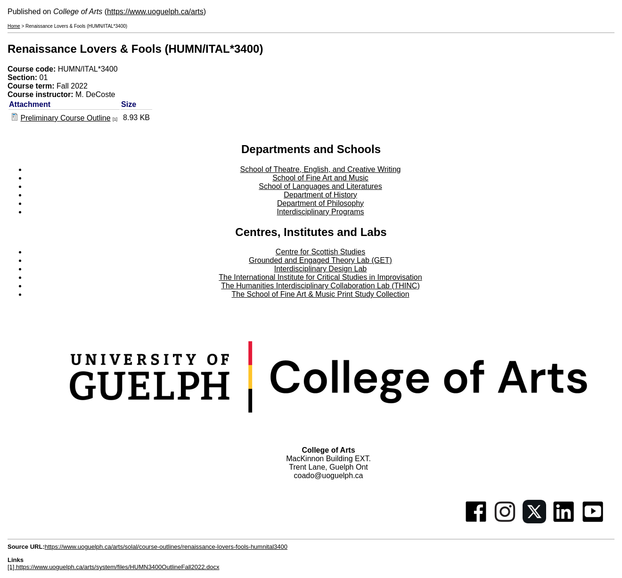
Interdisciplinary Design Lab (320, 269)
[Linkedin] (563, 521)
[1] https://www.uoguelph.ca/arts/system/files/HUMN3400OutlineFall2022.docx (113, 566)
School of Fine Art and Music (320, 178)
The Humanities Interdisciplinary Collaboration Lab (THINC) (320, 286)
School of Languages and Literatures (320, 186)
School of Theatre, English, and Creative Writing (320, 169)
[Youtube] (593, 521)
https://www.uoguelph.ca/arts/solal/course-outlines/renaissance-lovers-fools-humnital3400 (166, 546)
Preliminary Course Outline (65, 118)
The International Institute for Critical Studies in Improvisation (320, 277)
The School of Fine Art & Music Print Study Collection (320, 294)
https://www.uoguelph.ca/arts (155, 12)
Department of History (320, 195)
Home (14, 26)
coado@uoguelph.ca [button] (328, 476)
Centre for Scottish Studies (320, 252)
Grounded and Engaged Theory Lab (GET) (320, 260)
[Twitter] (534, 521)
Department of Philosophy (320, 203)
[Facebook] (476, 521)
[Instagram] (505, 521)
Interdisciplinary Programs (320, 212)
